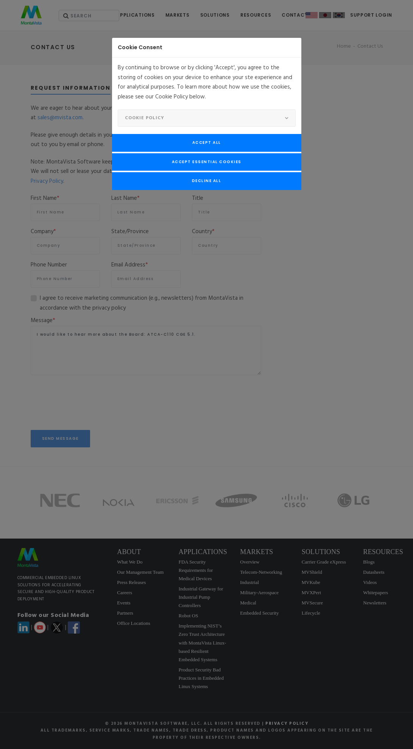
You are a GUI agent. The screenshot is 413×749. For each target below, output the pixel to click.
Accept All (206, 142)
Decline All (206, 181)
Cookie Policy (144, 118)
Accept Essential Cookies (207, 162)
